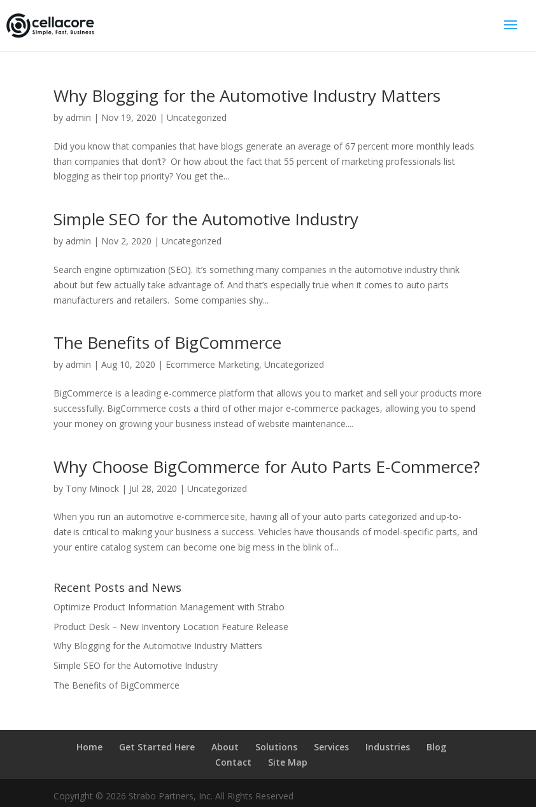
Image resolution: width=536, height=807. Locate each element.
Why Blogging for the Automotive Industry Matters (247, 95)
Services (331, 747)
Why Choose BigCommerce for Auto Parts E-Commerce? (266, 466)
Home (89, 747)
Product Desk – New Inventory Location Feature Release (170, 627)
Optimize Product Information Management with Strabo (169, 607)
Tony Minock (92, 488)
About (225, 747)
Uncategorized (197, 117)
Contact (233, 762)
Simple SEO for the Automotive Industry (205, 218)
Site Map (287, 762)
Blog (436, 747)
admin (78, 117)
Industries (387, 747)
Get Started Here (157, 747)
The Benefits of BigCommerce (167, 342)
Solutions (276, 747)
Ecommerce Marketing (212, 364)
